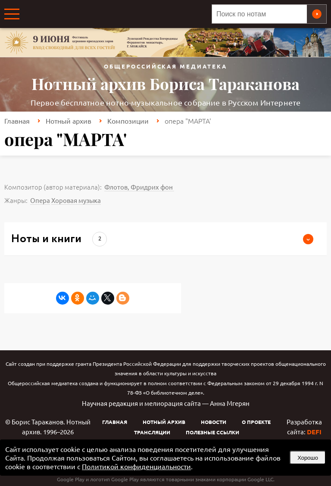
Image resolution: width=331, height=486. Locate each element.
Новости (213, 421)
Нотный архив (68, 120)
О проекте (256, 421)
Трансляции (152, 432)
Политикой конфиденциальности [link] (136, 466)
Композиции (128, 120)
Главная (17, 120)
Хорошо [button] (307, 458)
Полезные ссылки (212, 432)
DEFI (314, 431)
